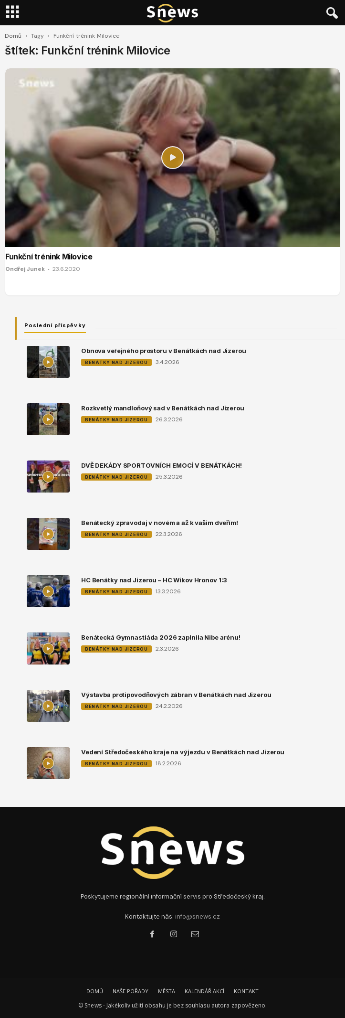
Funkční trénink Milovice (48, 256)
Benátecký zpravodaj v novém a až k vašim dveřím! (159, 522)
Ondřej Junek (25, 269)
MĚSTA (166, 991)
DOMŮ (94, 991)
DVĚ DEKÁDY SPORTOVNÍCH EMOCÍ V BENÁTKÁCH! (161, 465)
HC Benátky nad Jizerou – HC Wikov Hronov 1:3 (154, 580)
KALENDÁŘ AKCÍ (204, 991)
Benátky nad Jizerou (116, 362)
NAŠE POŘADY (130, 991)
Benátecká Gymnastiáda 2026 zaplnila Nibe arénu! (160, 637)
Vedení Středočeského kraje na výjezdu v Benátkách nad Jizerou (182, 752)
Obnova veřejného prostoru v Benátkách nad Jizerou (163, 350)
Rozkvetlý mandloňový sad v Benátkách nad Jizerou (162, 408)
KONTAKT (246, 991)
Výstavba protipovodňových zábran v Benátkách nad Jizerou (176, 694)
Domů (13, 36)
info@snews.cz (197, 916)
